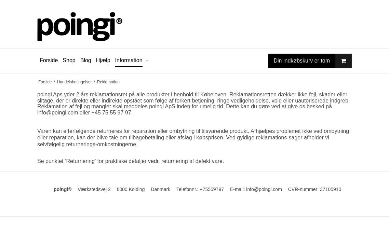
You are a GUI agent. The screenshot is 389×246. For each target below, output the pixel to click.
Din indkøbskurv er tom (313, 61)
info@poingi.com (57, 112)
